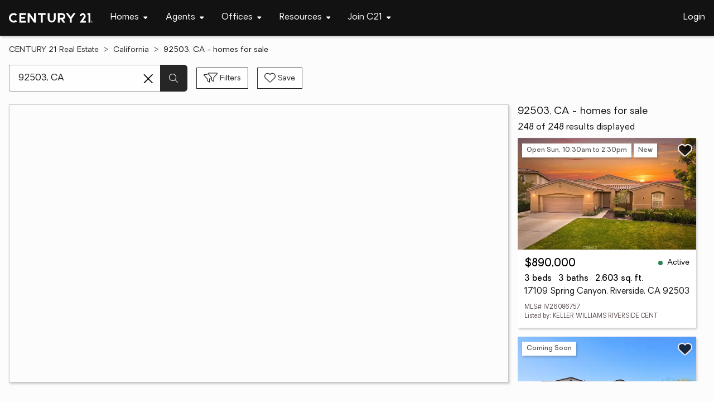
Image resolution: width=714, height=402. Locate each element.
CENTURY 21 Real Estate (54, 50)
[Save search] (279, 78)
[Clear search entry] (148, 78)
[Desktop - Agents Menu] (185, 17)
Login (694, 17)
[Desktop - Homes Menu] (129, 17)
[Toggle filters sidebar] (222, 78)
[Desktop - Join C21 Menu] (369, 17)
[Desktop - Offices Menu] (241, 17)
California (131, 50)
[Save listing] (685, 150)
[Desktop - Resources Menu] (305, 17)
